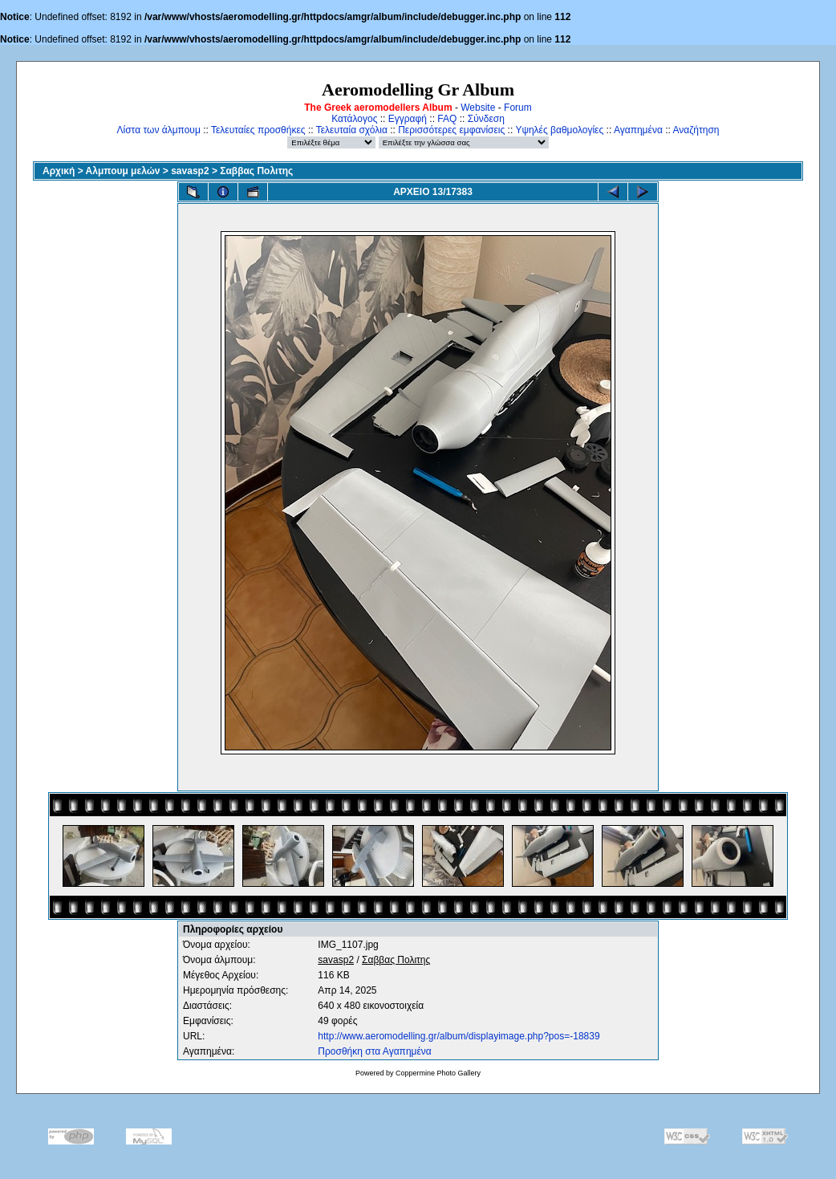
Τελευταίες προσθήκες (258, 130)
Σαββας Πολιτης (256, 171)
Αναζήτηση (696, 130)
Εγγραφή (407, 118)
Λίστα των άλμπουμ (159, 130)
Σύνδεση (486, 118)
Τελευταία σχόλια (352, 130)
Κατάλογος (354, 118)
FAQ (447, 118)
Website (478, 107)
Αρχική (59, 171)
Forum (518, 107)
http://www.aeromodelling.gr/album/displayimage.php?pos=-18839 (458, 1036)
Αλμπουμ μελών (123, 171)
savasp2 (190, 171)
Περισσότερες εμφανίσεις (451, 130)
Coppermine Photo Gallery (438, 1073)
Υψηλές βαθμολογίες (559, 130)
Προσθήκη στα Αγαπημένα (374, 1051)
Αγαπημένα (638, 130)
